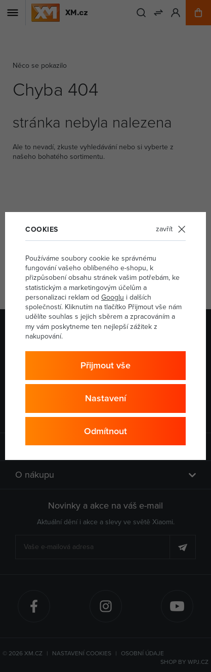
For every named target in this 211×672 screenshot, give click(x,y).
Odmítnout (105, 431)
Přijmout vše (105, 365)
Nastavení (105, 398)
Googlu (112, 297)
